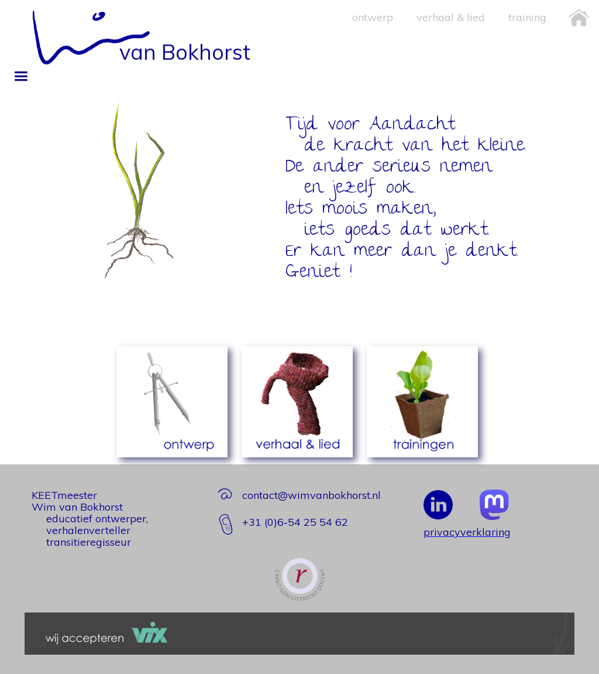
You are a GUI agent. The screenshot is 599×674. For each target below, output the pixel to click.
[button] (21, 76)
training (527, 17)
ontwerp (372, 17)
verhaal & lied (450, 17)
